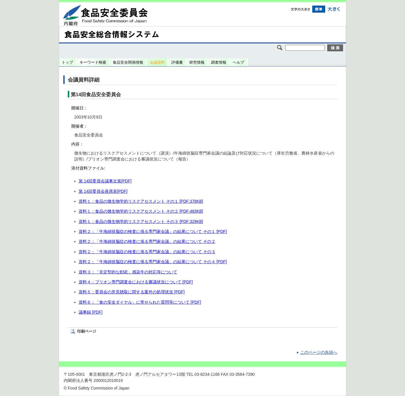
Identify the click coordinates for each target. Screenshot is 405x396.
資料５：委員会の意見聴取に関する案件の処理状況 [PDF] (132, 292)
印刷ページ (86, 331)
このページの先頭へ (318, 352)
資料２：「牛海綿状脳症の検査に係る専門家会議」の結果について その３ (147, 252)
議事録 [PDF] (90, 312)
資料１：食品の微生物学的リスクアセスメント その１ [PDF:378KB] (141, 201)
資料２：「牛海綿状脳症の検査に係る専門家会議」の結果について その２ (147, 241)
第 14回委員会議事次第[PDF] (105, 181)
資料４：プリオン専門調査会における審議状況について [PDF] (136, 282)
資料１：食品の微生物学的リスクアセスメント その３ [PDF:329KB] (141, 221)
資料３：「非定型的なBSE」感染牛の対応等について (128, 272)
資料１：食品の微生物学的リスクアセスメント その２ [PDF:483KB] (141, 211)
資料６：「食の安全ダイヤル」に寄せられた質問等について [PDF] (140, 302)
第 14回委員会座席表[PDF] (103, 191)
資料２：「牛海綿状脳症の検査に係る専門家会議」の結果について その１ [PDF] (153, 231)
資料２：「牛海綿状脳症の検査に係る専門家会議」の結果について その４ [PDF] (153, 262)
